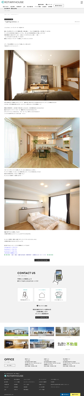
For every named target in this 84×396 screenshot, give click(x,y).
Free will (6, 386)
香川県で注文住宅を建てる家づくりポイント (60, 384)
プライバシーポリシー (55, 386)
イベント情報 (38, 6)
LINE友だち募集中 (43, 381)
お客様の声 (18, 6)
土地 (24, 6)
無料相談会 (58, 5)
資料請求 (41, 4)
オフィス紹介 (26, 384)
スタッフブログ (27, 379)
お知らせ (16, 389)
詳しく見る (9, 365)
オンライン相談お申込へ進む (42, 317)
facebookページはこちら (10, 249)
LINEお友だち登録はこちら (10, 252)
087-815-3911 (68, 362)
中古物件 (52, 381)
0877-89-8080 (49, 362)
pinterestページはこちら (10, 251)
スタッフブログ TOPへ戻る (42, 259)
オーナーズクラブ (42, 379)
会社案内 (44, 6)
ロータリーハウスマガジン (29, 381)
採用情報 (50, 6)
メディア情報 (41, 389)
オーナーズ (49, 4)
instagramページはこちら (11, 247)
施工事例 (13, 6)
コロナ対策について (55, 379)
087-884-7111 (30, 362)
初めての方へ (6, 6)
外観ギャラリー (42, 384)
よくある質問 (41, 386)
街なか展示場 (30, 6)
